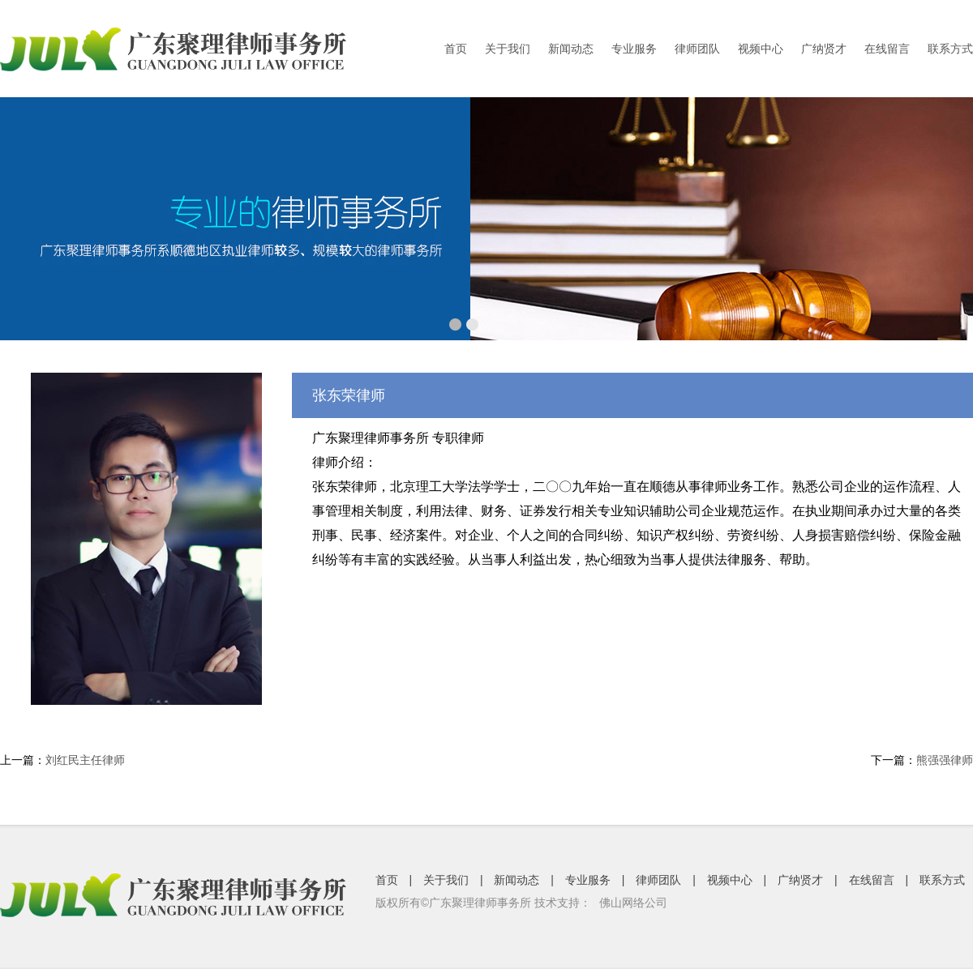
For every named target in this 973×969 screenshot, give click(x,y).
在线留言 (887, 48)
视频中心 (760, 48)
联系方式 (950, 48)
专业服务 (634, 48)
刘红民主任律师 (85, 759)
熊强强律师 (944, 759)
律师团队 (697, 48)
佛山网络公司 (633, 902)
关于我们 (507, 48)
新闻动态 (571, 48)
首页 (455, 48)
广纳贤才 (824, 48)
